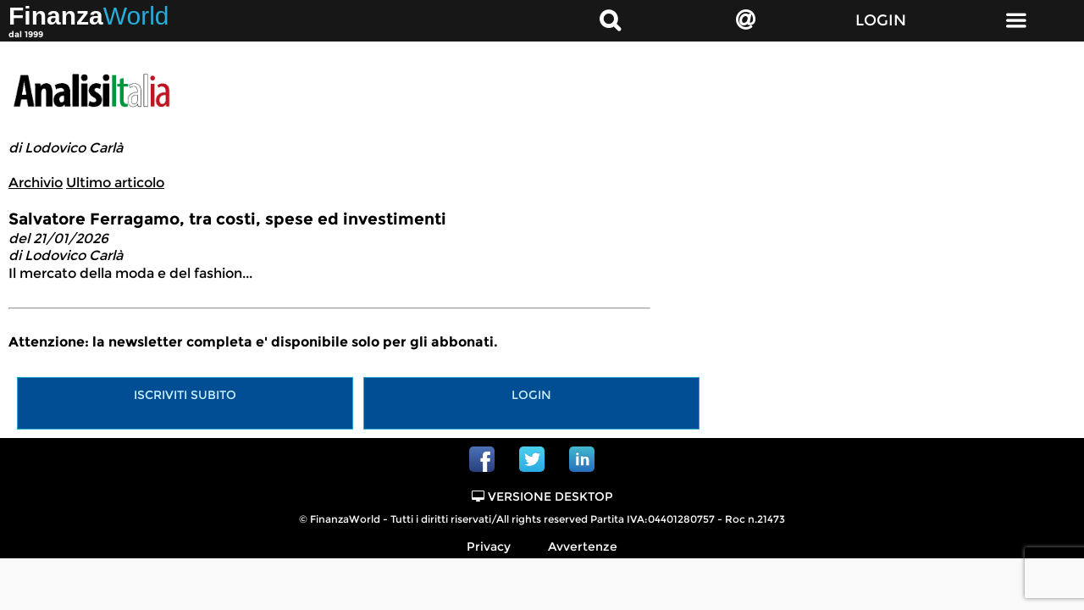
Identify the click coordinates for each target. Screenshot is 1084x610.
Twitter (532, 459)
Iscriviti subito (185, 394)
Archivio (35, 183)
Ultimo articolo (115, 183)
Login (531, 394)
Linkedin (582, 459)
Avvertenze (582, 546)
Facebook (482, 459)
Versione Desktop (542, 496)
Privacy (489, 546)
